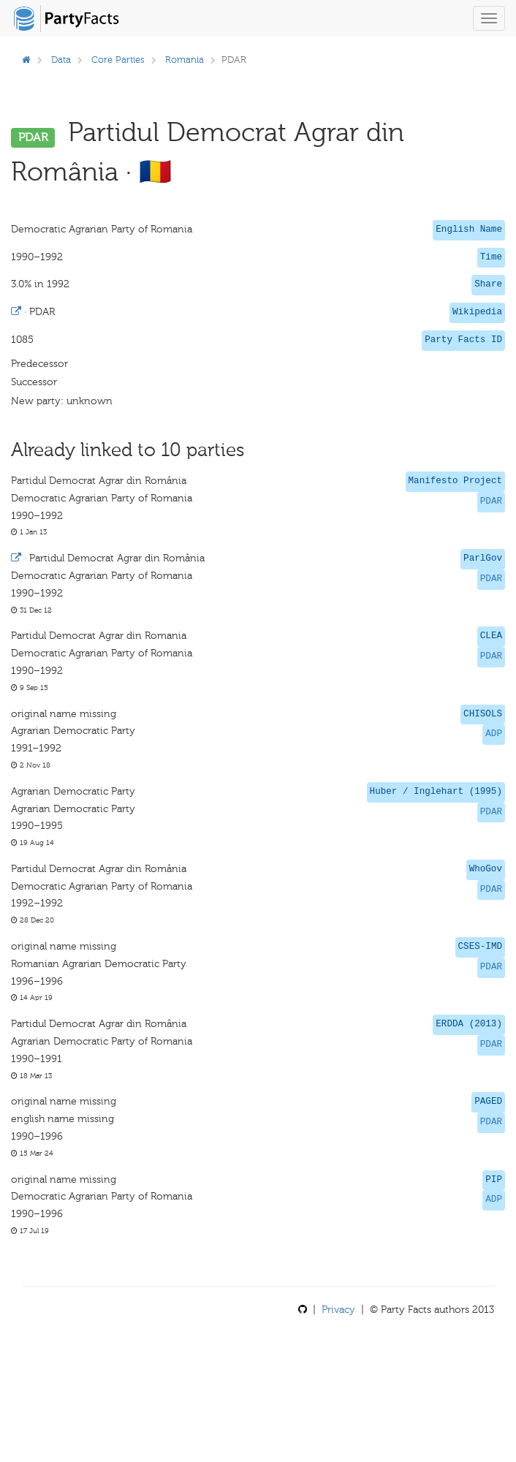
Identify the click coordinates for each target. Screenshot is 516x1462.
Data (61, 59)
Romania (184, 59)
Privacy (338, 1309)
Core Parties (118, 59)
